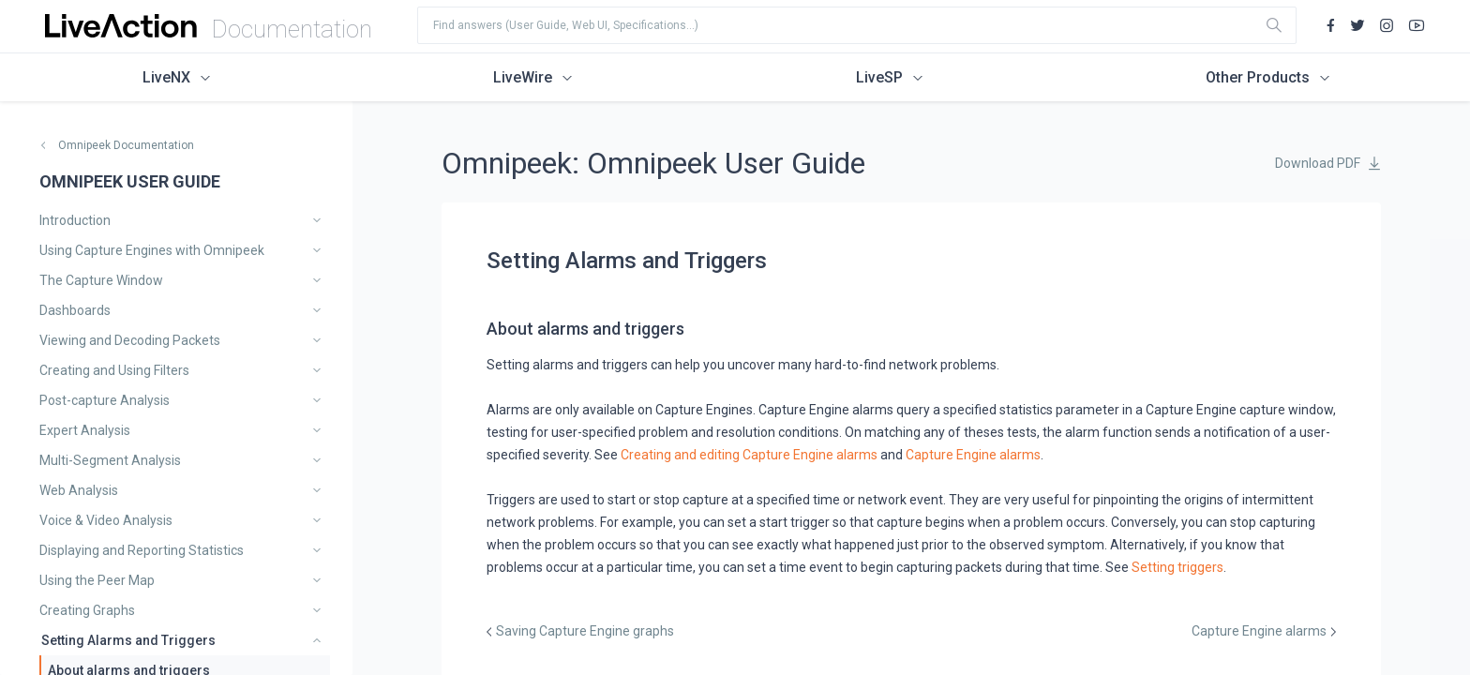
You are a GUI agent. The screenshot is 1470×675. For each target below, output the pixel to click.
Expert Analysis (84, 430)
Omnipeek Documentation (126, 145)
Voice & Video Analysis (105, 520)
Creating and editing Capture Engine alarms (749, 454)
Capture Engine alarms (973, 454)
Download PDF (1317, 163)
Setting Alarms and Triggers (128, 640)
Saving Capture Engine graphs (585, 630)
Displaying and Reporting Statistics (141, 550)
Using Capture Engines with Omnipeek (151, 250)
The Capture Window (101, 280)
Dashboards (75, 310)
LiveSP (879, 77)
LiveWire (522, 77)
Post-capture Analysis (104, 400)
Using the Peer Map (97, 580)
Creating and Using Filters (114, 370)
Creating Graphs (87, 610)
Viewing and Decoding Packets (129, 340)
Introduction (75, 220)
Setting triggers (1177, 567)
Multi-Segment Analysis (110, 460)
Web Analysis (78, 490)
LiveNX (166, 77)
